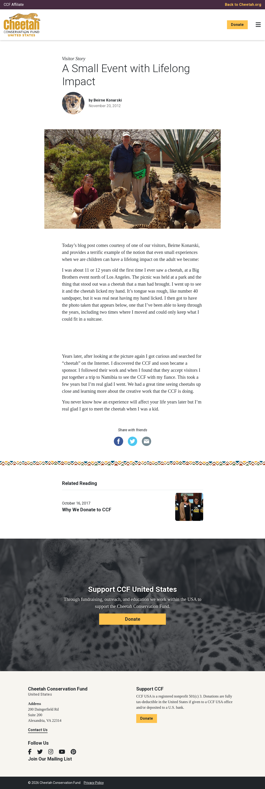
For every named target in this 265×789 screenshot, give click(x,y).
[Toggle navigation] (258, 25)
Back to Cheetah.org (243, 4)
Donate (237, 24)
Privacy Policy (94, 783)
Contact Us (38, 730)
